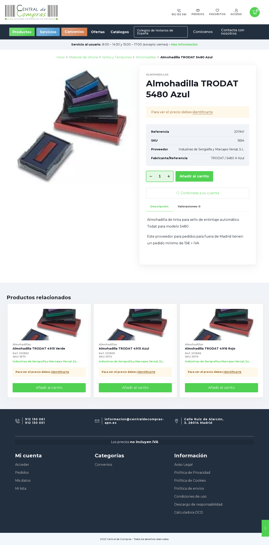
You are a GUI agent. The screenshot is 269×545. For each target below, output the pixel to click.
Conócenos (203, 32)
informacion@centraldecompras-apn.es (134, 421)
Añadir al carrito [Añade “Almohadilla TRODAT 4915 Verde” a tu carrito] (49, 388)
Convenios (74, 32)
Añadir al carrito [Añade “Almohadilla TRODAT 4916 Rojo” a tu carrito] (221, 388)
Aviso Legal (183, 465)
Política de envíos (189, 488)
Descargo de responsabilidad (198, 504)
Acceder (22, 465)
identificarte (60, 371)
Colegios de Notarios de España (155, 32)
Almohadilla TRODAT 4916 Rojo (210, 348)
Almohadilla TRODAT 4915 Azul (124, 348)
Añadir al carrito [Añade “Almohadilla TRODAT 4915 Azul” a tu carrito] (135, 388)
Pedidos (22, 473)
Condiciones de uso (190, 496)
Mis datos (22, 481)
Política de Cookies (190, 481)
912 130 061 (35, 419)
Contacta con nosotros (232, 31)
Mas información (184, 44)
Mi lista (20, 488)
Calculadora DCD (188, 512)
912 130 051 (35, 423)
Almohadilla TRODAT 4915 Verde (39, 348)
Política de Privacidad (192, 473)
